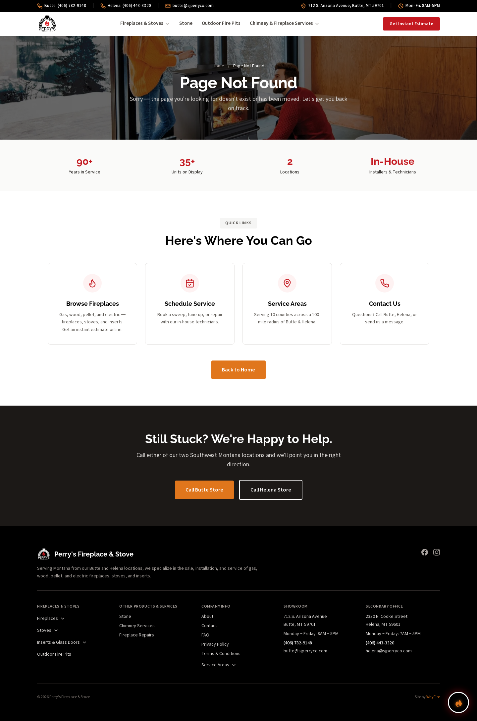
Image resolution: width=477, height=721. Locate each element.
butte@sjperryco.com (189, 6)
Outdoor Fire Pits (221, 23)
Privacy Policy (215, 644)
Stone (185, 23)
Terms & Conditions (220, 653)
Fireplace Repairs (136, 635)
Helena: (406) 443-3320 (125, 6)
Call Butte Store (204, 489)
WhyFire (433, 697)
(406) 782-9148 (298, 643)
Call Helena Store (270, 489)
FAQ (205, 635)
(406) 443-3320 (380, 643)
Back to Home (238, 369)
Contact (209, 626)
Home (218, 66)
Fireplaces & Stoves (145, 23)
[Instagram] (436, 552)
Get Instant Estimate (411, 24)
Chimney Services (137, 626)
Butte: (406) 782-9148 (61, 6)
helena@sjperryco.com (389, 651)
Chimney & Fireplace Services (285, 23)
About (207, 616)
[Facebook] (424, 552)
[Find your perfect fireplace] (458, 702)
